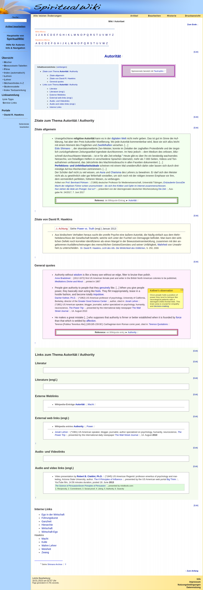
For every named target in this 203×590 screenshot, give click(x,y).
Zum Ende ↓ (192, 24)
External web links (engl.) (61, 98)
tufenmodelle (11, 86)
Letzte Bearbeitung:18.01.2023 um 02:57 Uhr (44, 579)
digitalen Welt (118, 138)
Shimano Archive (55, 564)
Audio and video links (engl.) (62, 104)
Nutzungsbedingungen (189, 584)
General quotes (57, 81)
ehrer (7, 79)
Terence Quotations (158, 324)
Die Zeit (162, 189)
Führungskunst (50, 517)
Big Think (171, 479)
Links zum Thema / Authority (60, 84)
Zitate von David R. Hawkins (62, 78)
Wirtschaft (47, 528)
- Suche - (15, 17)
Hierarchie (47, 524)
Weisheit (46, 549)
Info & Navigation (15, 48)
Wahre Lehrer (49, 545)
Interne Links (55, 107)
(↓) (182, 290)
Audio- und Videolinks (60, 101)
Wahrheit (162, 244)
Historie (171, 16)
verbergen (61, 67)
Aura (102, 172)
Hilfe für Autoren (15, 44)
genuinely (104, 287)
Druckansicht (193, 16)
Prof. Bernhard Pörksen (76, 182)
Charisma (116, 172)
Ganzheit (46, 521)
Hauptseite (13, 35)
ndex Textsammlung (15, 90)
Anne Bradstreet (62, 278)
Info (199, 579)
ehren (8, 76)
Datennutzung (193, 587)
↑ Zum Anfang (191, 571)
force (178, 317)
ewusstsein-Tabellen (15, 65)
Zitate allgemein (57, 75)
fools (98, 291)
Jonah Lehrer (131, 301)
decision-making (161, 306)
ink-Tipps (8, 99)
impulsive (98, 294)
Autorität (112, 56)
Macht (91, 404)
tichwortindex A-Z (14, 83)
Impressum (195, 582)
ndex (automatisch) (14, 72)
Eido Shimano (62, 148)
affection (91, 320)
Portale (6, 110)
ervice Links (10, 102)
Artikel (134, 16)
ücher (8, 62)
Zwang (45, 552)
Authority (132, 332)
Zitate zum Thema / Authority (60, 71)
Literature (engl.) (57, 91)
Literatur (53, 88)
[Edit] (196, 52)
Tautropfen (159, 71)
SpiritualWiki (15, 38)
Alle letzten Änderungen (47, 16)
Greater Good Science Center (92, 301)
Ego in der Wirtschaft (53, 514)
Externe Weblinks (57, 95)
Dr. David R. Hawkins (90, 248)
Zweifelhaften (104, 145)
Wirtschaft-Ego (50, 531)
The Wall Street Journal (126, 435)
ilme (7, 69)
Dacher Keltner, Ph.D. (65, 298)
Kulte (44, 542)
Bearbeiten (154, 16)
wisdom (78, 274)
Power (90, 426)
